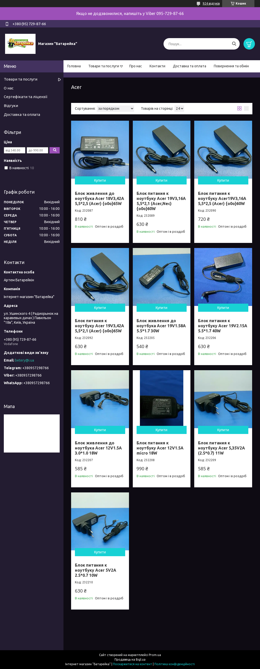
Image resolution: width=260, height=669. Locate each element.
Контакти (157, 66)
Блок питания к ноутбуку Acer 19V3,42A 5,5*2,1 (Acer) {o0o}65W (99, 325)
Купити (100, 180)
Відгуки (11, 105)
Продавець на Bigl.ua (130, 659)
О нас (8, 88)
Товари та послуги (103, 66)
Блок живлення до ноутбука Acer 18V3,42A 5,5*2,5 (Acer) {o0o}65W (99, 198)
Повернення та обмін (231, 66)
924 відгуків (211, 3)
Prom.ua (155, 655)
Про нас (135, 66)
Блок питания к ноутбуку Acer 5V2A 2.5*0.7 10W (95, 570)
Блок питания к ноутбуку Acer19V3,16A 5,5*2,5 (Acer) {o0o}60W (222, 198)
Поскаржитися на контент (132, 664)
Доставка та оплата (189, 66)
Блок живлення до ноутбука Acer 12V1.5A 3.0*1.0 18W (98, 448)
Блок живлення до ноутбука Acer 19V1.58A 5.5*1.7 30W (161, 325)
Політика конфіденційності (174, 664)
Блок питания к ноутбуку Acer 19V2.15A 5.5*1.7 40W (222, 325)
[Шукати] (234, 44)
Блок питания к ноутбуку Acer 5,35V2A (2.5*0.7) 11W (221, 448)
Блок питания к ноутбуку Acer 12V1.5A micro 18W (160, 448)
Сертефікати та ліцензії (25, 97)
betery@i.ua (24, 360)
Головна (74, 66)
